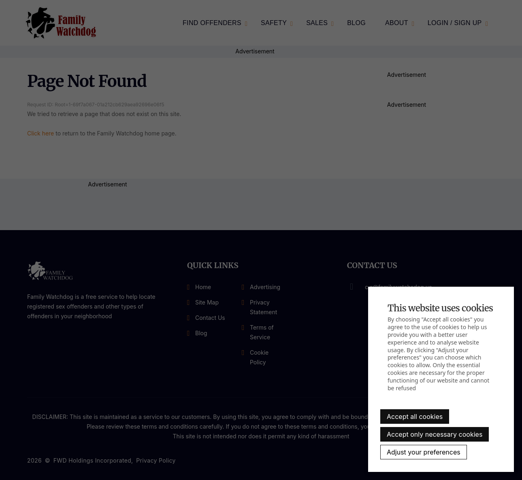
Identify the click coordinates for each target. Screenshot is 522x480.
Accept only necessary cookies (434, 434)
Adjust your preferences (423, 452)
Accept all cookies (415, 416)
